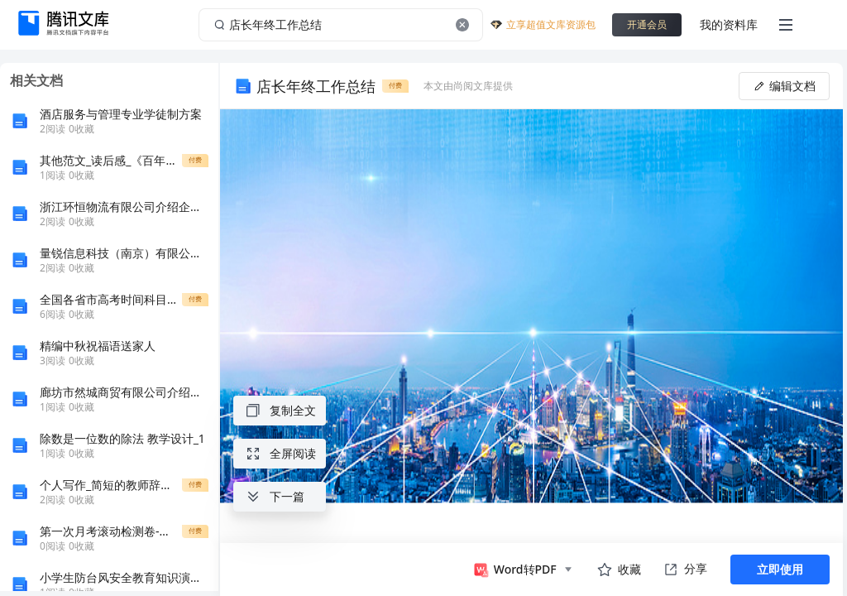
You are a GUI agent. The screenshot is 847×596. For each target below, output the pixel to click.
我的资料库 (729, 24)
